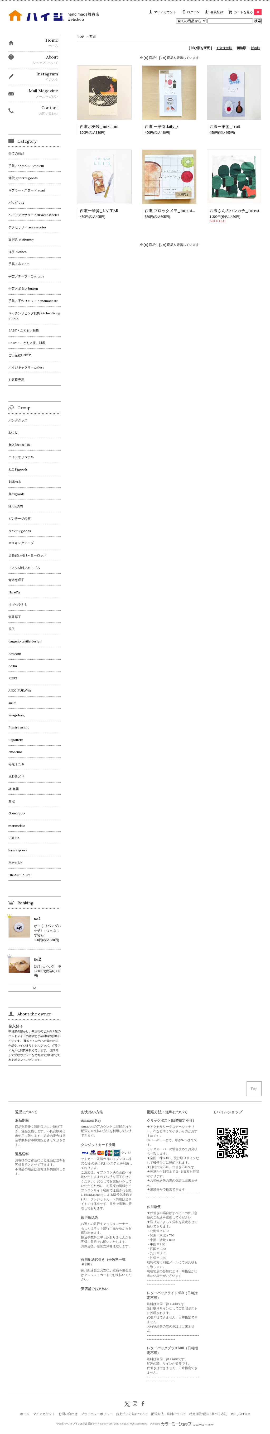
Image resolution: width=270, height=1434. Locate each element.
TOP (80, 37)
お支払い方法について (132, 1414)
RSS (234, 1414)
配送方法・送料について (168, 1414)
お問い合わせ (68, 1414)
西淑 (92, 37)
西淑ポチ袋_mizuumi (99, 126)
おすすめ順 (224, 48)
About (52, 57)
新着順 (255, 48)
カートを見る (248, 12)
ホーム (25, 1414)
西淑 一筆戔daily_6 (162, 126)
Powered (182, 1423)
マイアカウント (165, 12)
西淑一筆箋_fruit (225, 126)
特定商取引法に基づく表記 (208, 1414)
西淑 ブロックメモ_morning (171, 210)
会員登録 (216, 12)
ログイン (193, 12)
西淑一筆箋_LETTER (99, 210)
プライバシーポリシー (97, 1414)
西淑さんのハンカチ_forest (235, 210)
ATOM (245, 1414)
